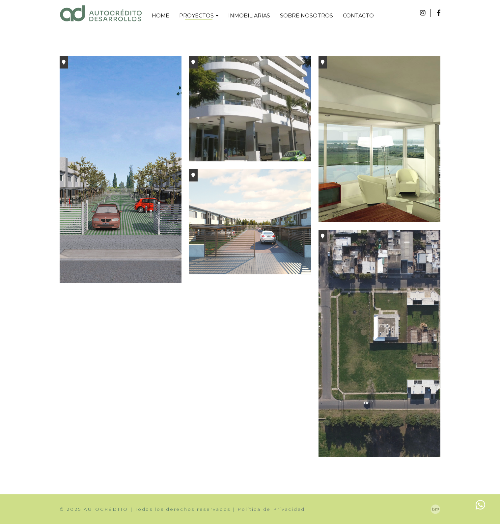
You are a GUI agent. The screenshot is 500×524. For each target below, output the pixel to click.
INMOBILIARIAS (249, 16)
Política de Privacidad (271, 509)
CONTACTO (358, 16)
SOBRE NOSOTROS (306, 16)
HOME (160, 16)
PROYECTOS (198, 16)
